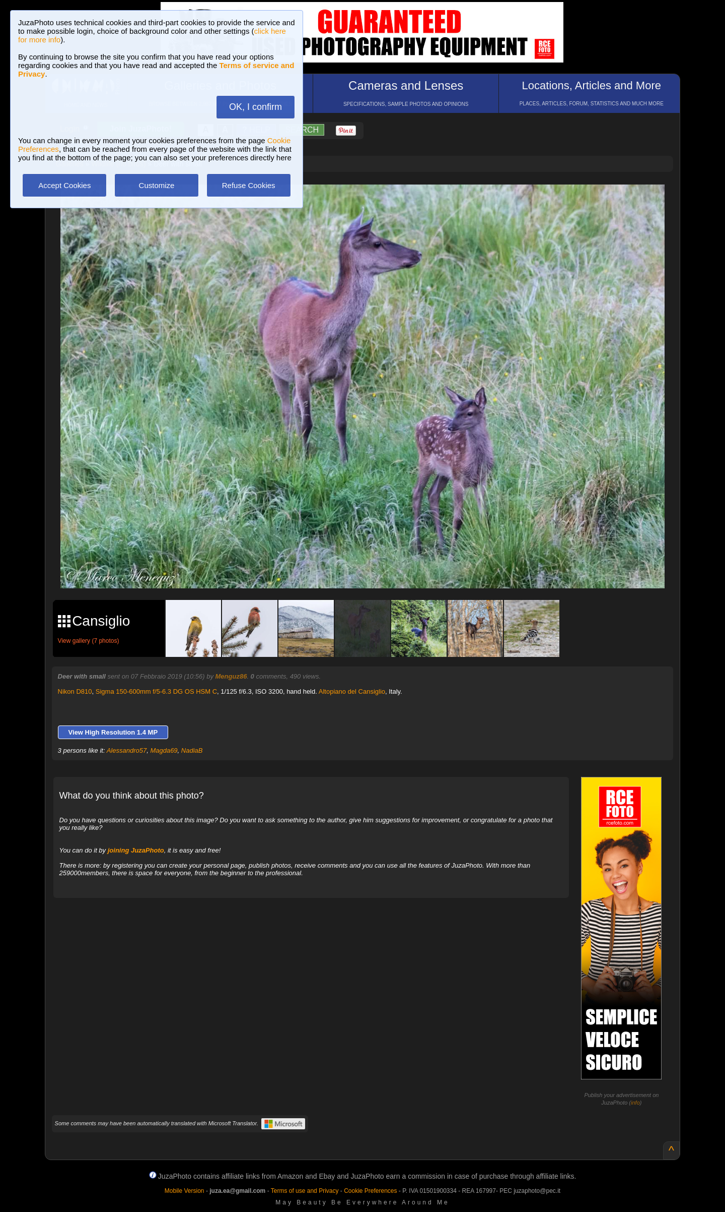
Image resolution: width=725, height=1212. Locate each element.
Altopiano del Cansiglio (352, 691)
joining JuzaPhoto (136, 850)
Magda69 (163, 750)
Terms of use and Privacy (305, 1190)
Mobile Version (184, 1190)
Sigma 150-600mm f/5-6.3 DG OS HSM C (156, 691)
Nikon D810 (75, 691)
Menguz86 (231, 676)
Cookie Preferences (370, 1190)
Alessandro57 (127, 750)
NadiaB (192, 750)
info (635, 1103)
